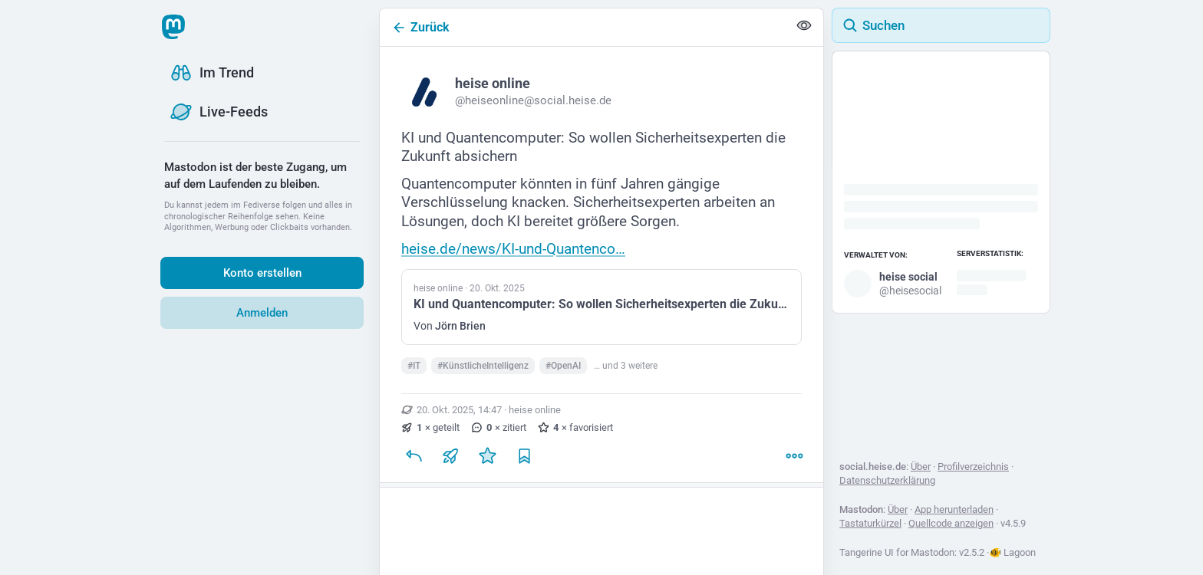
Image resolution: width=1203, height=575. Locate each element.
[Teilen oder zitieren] (450, 462)
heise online (535, 416)
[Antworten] (413, 462)
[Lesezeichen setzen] (524, 462)
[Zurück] (584, 27)
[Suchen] (941, 25)
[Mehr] (794, 462)
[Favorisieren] (487, 462)
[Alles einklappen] (804, 28)
